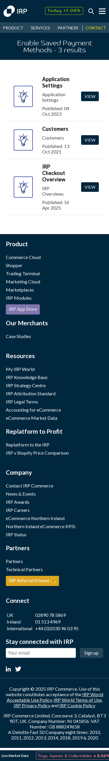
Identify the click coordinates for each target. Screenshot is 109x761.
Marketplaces (20, 289)
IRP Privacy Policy (32, 705)
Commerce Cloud (23, 257)
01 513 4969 (47, 621)
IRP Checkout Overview (53, 173)
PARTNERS (68, 27)
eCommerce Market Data (31, 418)
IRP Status (16, 534)
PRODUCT (13, 27)
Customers (55, 129)
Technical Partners (24, 569)
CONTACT (95, 27)
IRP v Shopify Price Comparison (37, 452)
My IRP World (20, 369)
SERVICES (40, 27)
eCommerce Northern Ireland (35, 518)
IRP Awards (17, 502)
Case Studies (18, 336)
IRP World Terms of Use (77, 700)
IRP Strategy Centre (26, 385)
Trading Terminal (23, 273)
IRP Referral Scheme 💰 (32, 580)
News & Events (21, 493)
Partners (14, 561)
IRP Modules (19, 298)
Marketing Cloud (23, 281)
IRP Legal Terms (22, 401)
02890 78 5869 (50, 615)
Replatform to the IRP (27, 444)
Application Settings (55, 82)
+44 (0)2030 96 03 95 (56, 628)
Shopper (14, 265)
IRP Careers (18, 510)
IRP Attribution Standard (31, 393)
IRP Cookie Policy (77, 705)
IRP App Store (23, 309)
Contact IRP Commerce (29, 485)
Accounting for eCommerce (33, 409)
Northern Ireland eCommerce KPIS (40, 526)
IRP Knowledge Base (26, 377)
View (90, 96)
